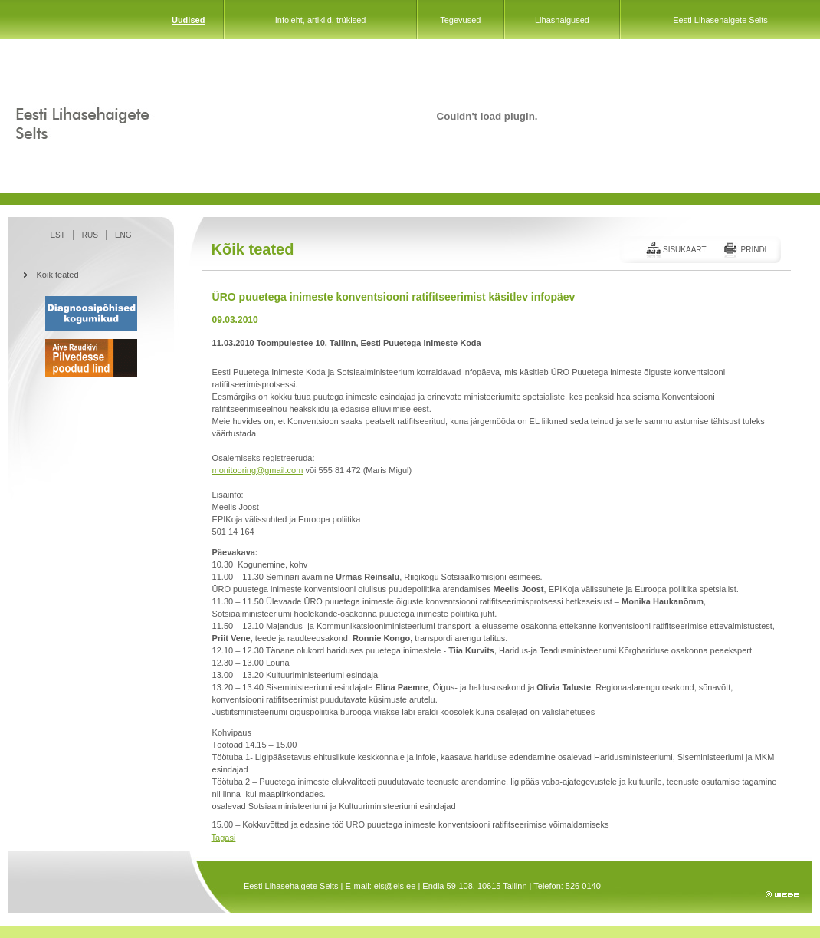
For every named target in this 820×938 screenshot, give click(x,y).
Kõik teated (58, 274)
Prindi (753, 249)
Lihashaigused (562, 20)
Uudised (188, 20)
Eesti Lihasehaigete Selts (720, 20)
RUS (90, 235)
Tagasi (224, 837)
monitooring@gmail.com (257, 470)
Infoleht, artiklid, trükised (320, 20)
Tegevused (460, 20)
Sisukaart (685, 249)
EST (57, 235)
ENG (123, 235)
